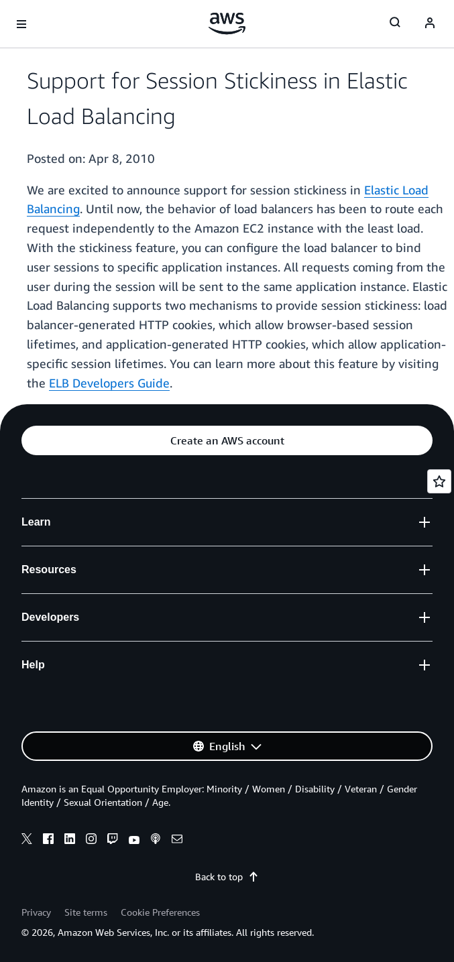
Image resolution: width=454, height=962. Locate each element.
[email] (177, 840)
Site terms (85, 912)
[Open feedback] (439, 481)
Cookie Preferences (160, 912)
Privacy (36, 912)
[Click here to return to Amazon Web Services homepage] (227, 23)
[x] (26, 840)
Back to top (227, 876)
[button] (227, 440)
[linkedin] (69, 840)
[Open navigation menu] (21, 24)
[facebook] (48, 840)
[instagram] (91, 840)
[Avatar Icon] (429, 24)
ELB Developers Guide (109, 382)
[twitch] (112, 840)
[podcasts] (155, 840)
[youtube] (134, 840)
